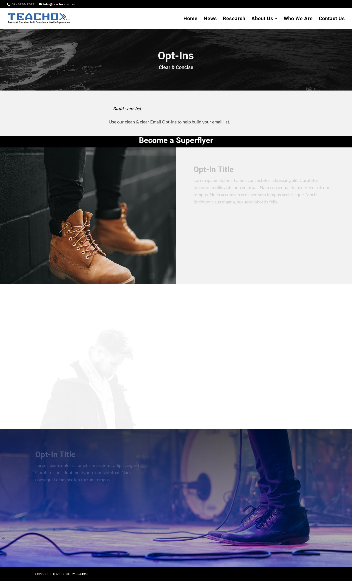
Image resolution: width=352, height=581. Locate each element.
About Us (262, 19)
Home (190, 19)
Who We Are (298, 19)
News (210, 19)
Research (234, 19)
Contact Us (332, 19)
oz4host (81, 574)
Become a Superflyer (176, 140)
